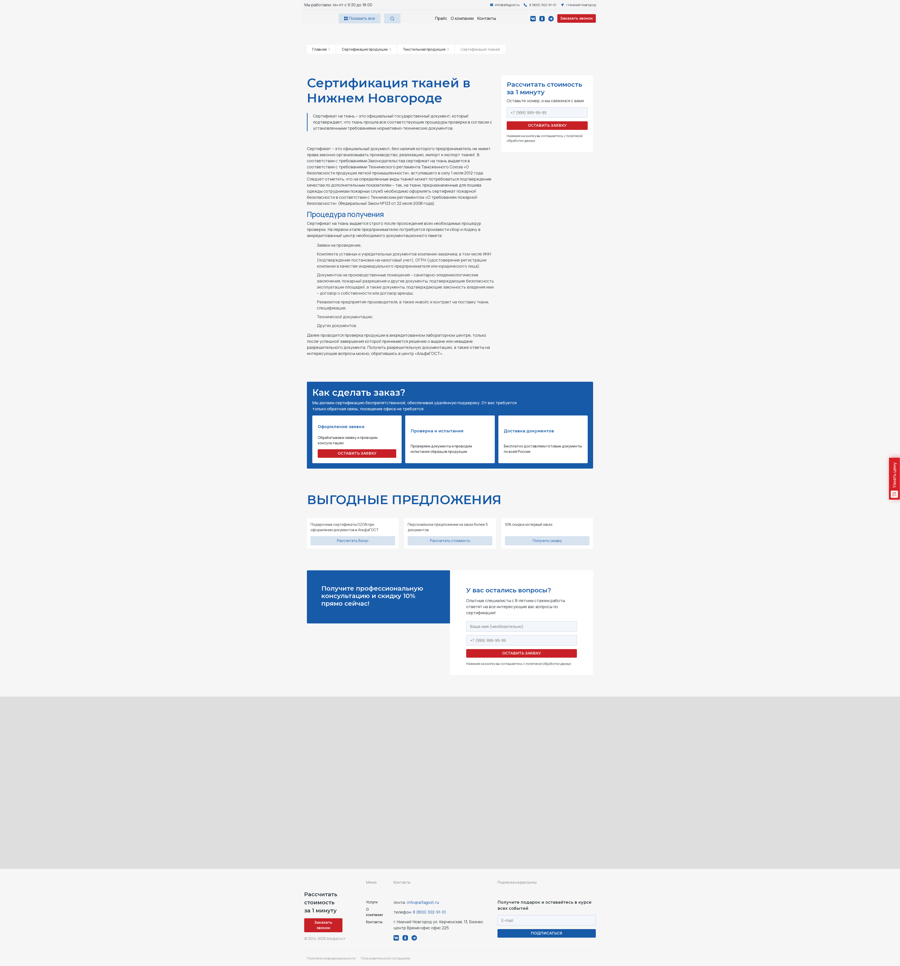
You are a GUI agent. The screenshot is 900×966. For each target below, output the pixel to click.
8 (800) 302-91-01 (429, 912)
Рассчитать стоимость (450, 540)
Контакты (486, 18)
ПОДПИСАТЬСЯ (546, 933)
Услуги (372, 902)
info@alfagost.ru (423, 902)
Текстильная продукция (426, 49)
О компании (462, 18)
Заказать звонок (576, 18)
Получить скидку (547, 540)
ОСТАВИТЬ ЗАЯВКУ (357, 453)
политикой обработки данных (548, 663)
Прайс (441, 18)
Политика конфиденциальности (331, 958)
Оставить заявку (547, 125)
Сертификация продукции (366, 49)
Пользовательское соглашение (385, 958)
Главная (321, 49)
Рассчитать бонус (353, 540)
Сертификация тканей (480, 49)
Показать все (359, 18)
